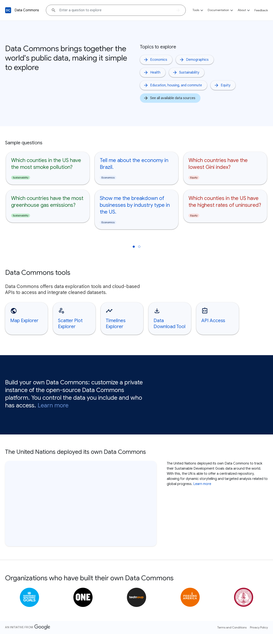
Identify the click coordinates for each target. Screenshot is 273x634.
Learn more (53, 405)
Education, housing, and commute (172, 85)
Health (151, 72)
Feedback (261, 10)
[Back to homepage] (8, 10)
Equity (222, 85)
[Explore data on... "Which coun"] (115, 10)
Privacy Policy (259, 627)
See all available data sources (169, 98)
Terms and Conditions (232, 627)
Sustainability (185, 72)
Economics (155, 59)
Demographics (194, 59)
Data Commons (27, 10)
